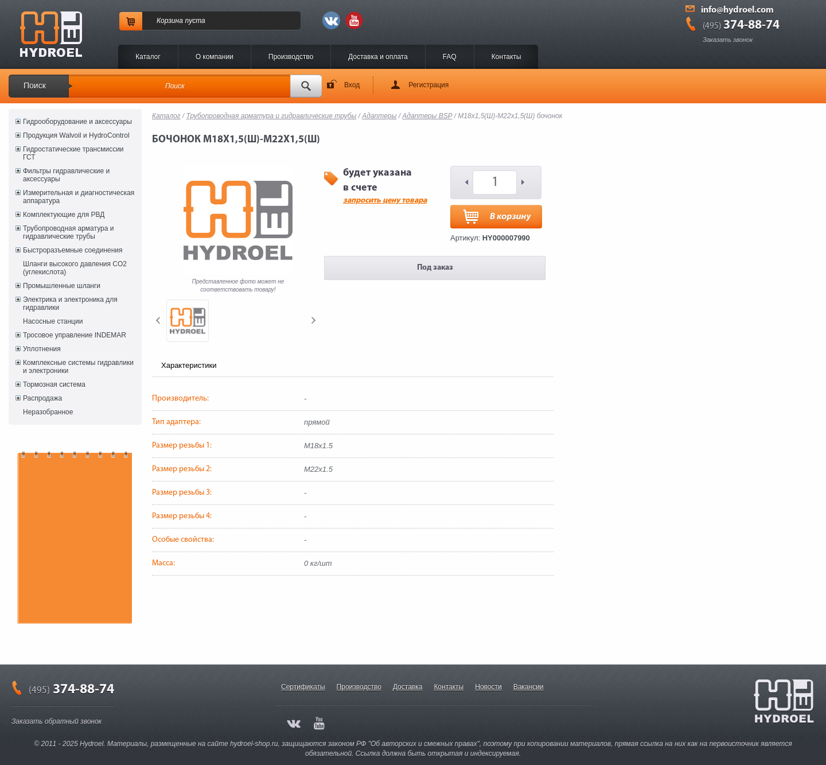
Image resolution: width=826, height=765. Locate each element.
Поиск (35, 85)
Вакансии (528, 687)
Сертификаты (303, 687)
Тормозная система (54, 384)
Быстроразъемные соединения (73, 250)
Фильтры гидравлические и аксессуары (66, 175)
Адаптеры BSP (427, 116)
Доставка (408, 687)
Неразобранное (48, 412)
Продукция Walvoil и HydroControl (76, 135)
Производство (290, 57)
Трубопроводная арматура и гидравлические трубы (68, 232)
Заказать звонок (728, 39)
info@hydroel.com (737, 10)
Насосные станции (53, 321)
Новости (488, 687)
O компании (214, 57)
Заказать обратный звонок (56, 721)
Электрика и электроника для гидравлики (70, 304)
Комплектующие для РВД (63, 215)
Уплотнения (42, 349)
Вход (352, 85)
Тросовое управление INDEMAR (74, 335)
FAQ (450, 57)
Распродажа (42, 398)
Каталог (148, 57)
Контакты (506, 57)
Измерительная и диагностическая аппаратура (78, 197)
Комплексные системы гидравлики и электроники (78, 367)
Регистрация (428, 85)
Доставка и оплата (378, 57)
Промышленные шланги (61, 286)
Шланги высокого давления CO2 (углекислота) (75, 268)
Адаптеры (379, 116)
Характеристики (188, 365)
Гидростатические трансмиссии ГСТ (73, 153)
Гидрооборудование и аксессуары (77, 122)
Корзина (170, 21)
